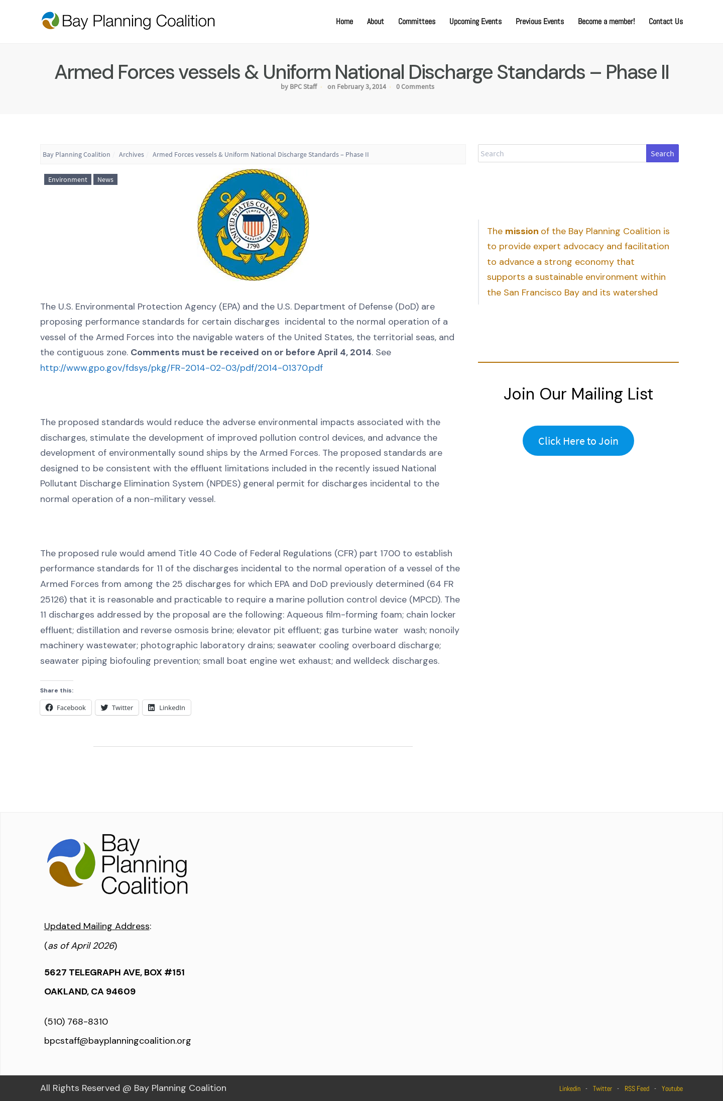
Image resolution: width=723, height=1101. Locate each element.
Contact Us (666, 21)
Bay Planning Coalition (76, 154)
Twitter (602, 1088)
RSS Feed (637, 1088)
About (375, 21)
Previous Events (540, 21)
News (105, 179)
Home (344, 21)
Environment (67, 179)
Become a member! (606, 21)
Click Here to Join (578, 441)
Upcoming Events (475, 21)
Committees (416, 21)
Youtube (672, 1088)
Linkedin (569, 1088)
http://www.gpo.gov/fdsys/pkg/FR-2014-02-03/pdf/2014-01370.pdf (181, 368)
